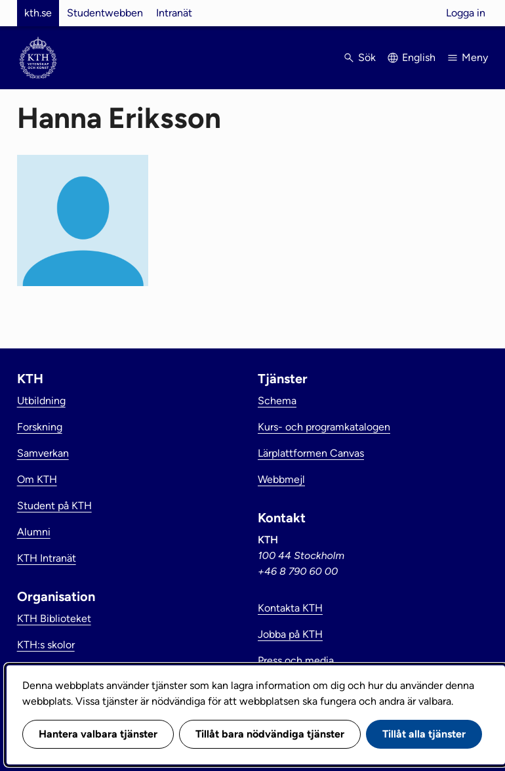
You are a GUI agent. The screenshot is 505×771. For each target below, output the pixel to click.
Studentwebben (105, 13)
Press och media (296, 660)
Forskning (39, 427)
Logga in (465, 13)
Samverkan (43, 453)
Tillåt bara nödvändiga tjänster (269, 734)
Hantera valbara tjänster (98, 734)
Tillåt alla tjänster (424, 734)
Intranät (174, 13)
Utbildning (41, 400)
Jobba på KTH (290, 634)
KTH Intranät (46, 558)
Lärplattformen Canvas (311, 453)
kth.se (38, 13)
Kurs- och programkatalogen (324, 427)
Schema (277, 400)
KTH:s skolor (46, 644)
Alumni (34, 532)
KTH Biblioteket (54, 618)
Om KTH (37, 479)
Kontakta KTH (290, 608)
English (418, 57)
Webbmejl (281, 479)
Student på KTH (54, 505)
